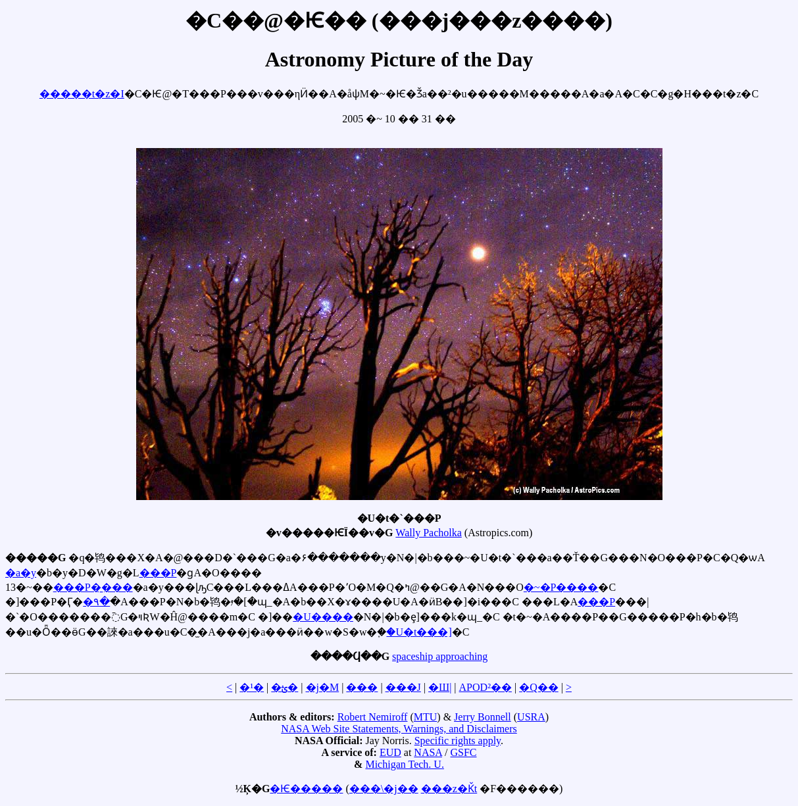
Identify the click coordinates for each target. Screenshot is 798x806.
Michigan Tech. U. (404, 764)
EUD (390, 752)
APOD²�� (485, 687)
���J (403, 687)
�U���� (323, 616)
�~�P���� (561, 587)
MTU (425, 716)
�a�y (20, 572)
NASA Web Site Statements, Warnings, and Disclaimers (399, 728)
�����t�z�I (81, 93)
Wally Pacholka (428, 532)
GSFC (463, 752)
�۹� (96, 601)
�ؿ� (284, 687)
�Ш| (439, 687)
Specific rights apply (457, 740)
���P (158, 572)
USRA (531, 716)
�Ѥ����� (306, 788)
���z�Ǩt (449, 788)
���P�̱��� (93, 587)
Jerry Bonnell (482, 716)
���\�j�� (383, 788)
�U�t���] (418, 632)
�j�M (322, 687)
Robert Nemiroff (372, 716)
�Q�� (539, 687)
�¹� (251, 687)
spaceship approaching (439, 656)
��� (362, 687)
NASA (428, 752)
